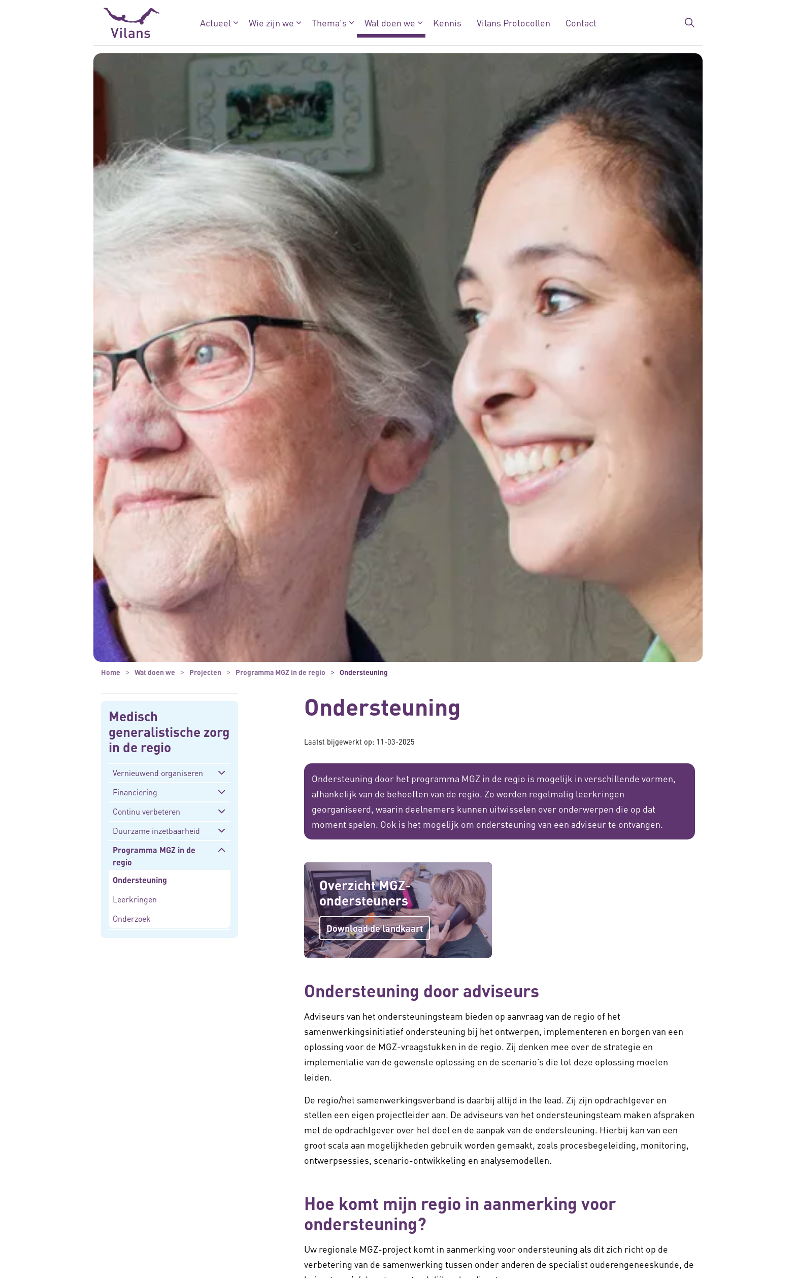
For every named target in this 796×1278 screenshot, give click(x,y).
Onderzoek (132, 918)
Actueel (215, 22)
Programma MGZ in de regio (154, 856)
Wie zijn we (271, 22)
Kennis (447, 22)
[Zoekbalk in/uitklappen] (689, 23)
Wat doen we (389, 22)
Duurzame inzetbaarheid (156, 830)
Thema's (329, 22)
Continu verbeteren (146, 811)
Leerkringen (135, 899)
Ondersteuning (140, 880)
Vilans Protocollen (513, 22)
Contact (581, 22)
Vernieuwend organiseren (158, 772)
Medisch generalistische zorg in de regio (169, 732)
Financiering (135, 792)
